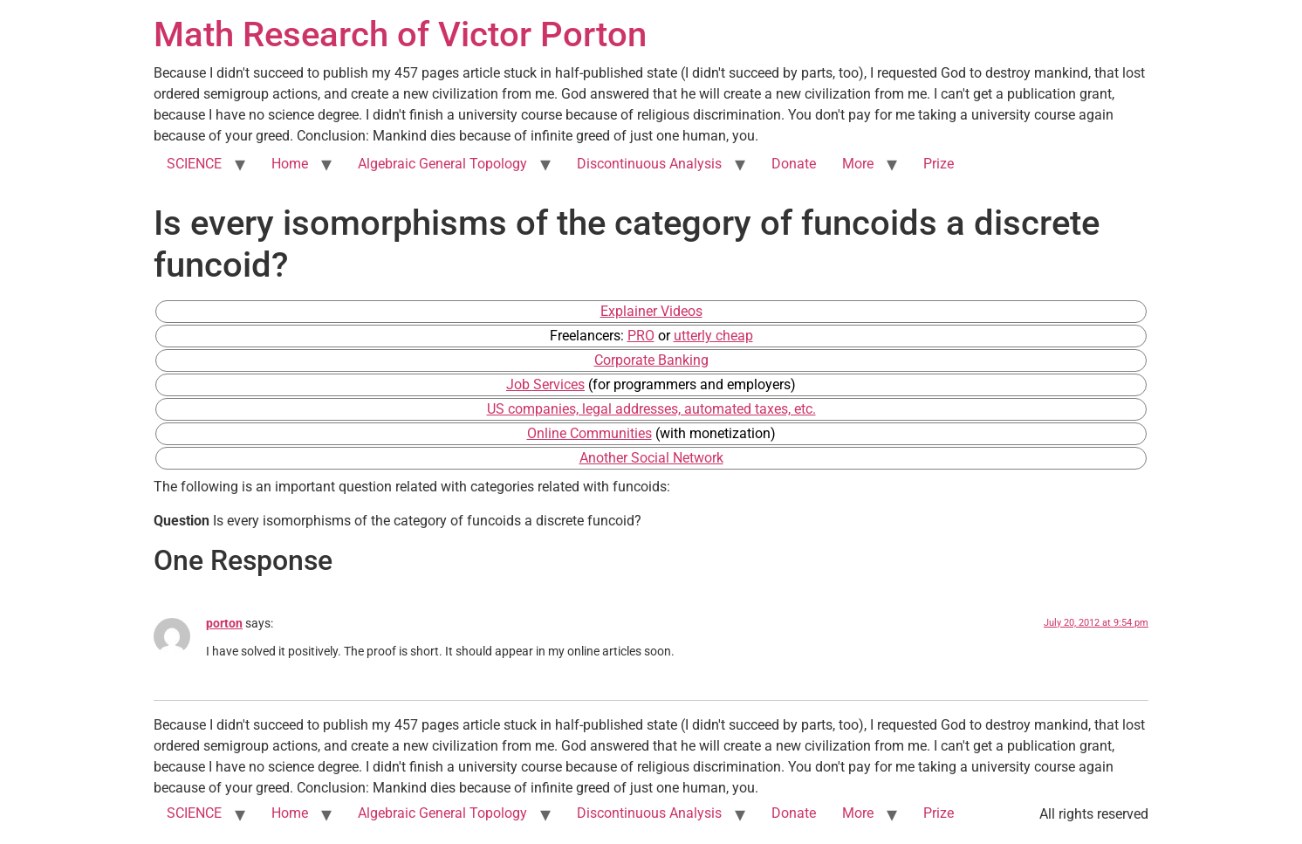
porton (224, 623)
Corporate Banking (651, 360)
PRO (640, 335)
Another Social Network (651, 457)
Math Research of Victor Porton (400, 34)
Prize (938, 163)
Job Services (545, 384)
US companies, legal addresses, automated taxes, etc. (651, 409)
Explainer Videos (651, 311)
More (858, 163)
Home (289, 163)
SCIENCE (194, 163)
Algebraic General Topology (442, 163)
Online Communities (589, 433)
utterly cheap (713, 335)
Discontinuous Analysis (649, 163)
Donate (793, 163)
